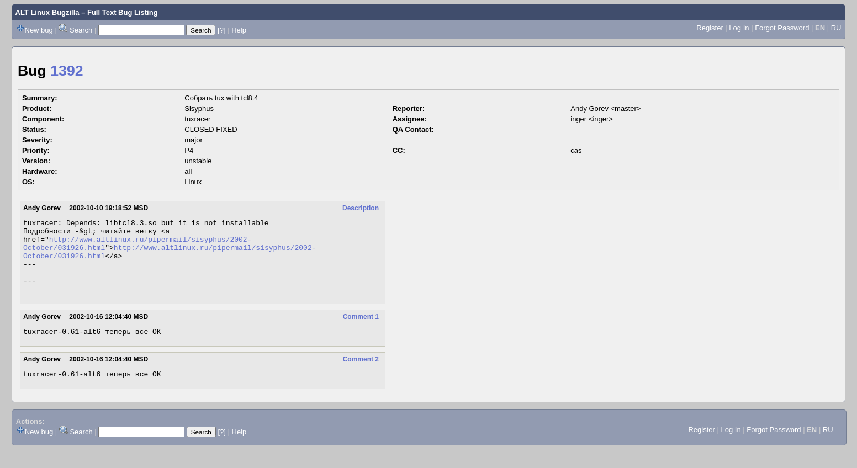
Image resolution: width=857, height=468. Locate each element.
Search (81, 30)
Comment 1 (361, 332)
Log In (739, 28)
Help (238, 30)
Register (709, 28)
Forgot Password (782, 28)
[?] (221, 30)
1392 (66, 70)
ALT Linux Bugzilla (47, 12)
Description (360, 208)
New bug (39, 30)
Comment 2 (361, 376)
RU (836, 28)
